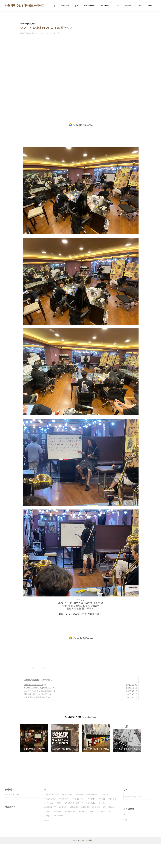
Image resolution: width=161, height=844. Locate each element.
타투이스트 (67, 794)
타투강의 (104, 794)
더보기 (46, 820)
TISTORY (81, 840)
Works (128, 6)
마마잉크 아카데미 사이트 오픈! (36, 694)
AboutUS (65, 6)
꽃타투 (48, 816)
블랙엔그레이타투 (52, 794)
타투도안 (103, 803)
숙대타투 (92, 799)
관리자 (90, 840)
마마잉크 (96, 807)
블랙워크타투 (92, 794)
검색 (153, 796)
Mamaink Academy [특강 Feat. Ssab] (38, 688)
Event (150, 6)
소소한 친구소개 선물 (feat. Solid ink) (38, 691)
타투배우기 (50, 803)
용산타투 (94, 811)
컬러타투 (74, 807)
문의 (76, 6)
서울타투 (85, 807)
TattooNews (89, 6)
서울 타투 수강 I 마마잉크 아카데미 (24, 5)
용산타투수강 (109, 807)
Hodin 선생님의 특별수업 (33, 685)
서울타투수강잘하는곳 (74, 803)
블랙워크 (79, 794)
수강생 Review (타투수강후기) (35, 697)
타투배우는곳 (51, 807)
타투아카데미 (65, 799)
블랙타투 (83, 811)
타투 (60, 803)
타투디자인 (106, 811)
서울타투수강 (51, 799)
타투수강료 (91, 803)
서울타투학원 (71, 811)
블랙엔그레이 (79, 799)
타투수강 (112, 799)
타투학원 (63, 807)
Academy (105, 6)
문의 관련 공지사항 (12, 794)
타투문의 (58, 811)
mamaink (59, 816)
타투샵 (102, 799)
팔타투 (48, 811)
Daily (117, 6)
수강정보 (35, 680)
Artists (139, 6)
